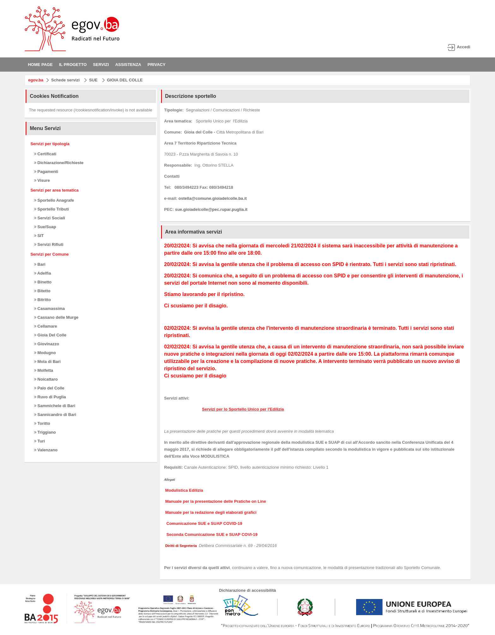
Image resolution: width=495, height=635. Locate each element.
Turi (39, 441)
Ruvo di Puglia (50, 397)
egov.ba (35, 80)
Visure (42, 180)
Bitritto (42, 299)
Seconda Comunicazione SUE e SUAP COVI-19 (211, 534)
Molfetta (43, 370)
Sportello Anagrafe (54, 200)
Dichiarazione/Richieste (59, 162)
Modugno (45, 352)
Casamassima (49, 308)
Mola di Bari (47, 361)
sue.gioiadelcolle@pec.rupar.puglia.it (211, 209)
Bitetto (42, 290)
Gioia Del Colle (50, 335)
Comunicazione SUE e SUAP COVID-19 (203, 523)
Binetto (42, 282)
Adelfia (42, 273)
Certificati (45, 153)
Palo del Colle (49, 388)
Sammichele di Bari (54, 405)
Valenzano (45, 450)
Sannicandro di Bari (55, 414)
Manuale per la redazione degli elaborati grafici (211, 512)
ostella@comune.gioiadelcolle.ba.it (212, 198)
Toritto (42, 423)
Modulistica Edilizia (185, 490)
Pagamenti (46, 171)
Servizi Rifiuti (48, 244)
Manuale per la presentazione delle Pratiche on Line (215, 501)
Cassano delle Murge (56, 317)
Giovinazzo (46, 343)
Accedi (463, 47)
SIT (39, 235)
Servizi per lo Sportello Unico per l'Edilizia (243, 409)
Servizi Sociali (49, 218)
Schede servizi (65, 80)
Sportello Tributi (51, 209)
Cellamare (45, 326)
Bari (39, 264)
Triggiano (45, 432)
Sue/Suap (45, 226)
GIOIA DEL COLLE (125, 80)
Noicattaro (46, 379)
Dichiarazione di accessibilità (247, 590)
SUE (93, 80)
